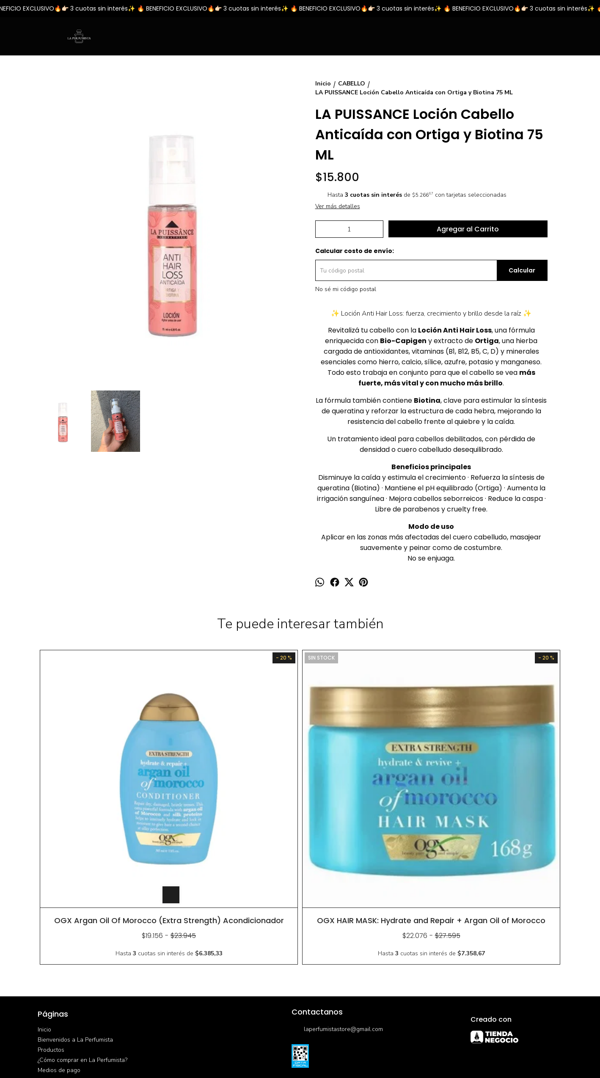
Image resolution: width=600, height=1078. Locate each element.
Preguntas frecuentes (66, 980)
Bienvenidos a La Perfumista (75, 909)
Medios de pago (59, 939)
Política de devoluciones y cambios (84, 959)
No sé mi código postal (345, 289)
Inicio (44, 898)
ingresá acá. (275, 1053)
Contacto (50, 990)
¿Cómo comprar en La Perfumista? (82, 929)
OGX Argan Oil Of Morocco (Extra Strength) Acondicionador (103, 795)
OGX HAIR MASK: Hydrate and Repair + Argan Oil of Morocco (234, 795)
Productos (51, 919)
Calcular (522, 270)
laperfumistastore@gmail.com (337, 899)
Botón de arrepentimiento (314, 1053)
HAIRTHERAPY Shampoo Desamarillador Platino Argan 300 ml (366, 795)
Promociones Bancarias (69, 949)
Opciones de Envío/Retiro (71, 969)
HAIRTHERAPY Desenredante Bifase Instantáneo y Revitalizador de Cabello (497, 795)
